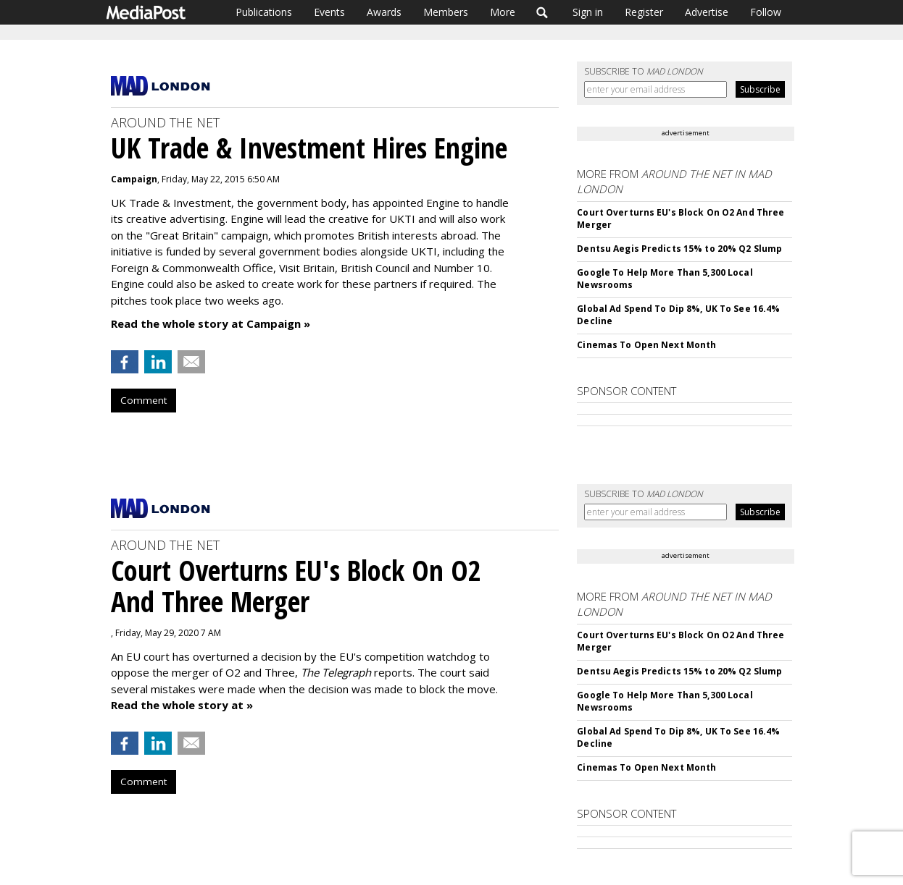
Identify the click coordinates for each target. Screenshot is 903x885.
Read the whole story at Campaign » (210, 323)
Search (542, 12)
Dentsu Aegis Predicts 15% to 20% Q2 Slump (679, 248)
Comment (143, 400)
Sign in (588, 12)
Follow (765, 12)
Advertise (706, 12)
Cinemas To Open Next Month (646, 345)
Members (445, 12)
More (502, 12)
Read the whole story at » (182, 705)
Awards (384, 12)
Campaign (134, 179)
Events (329, 12)
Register (644, 12)
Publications (264, 12)
